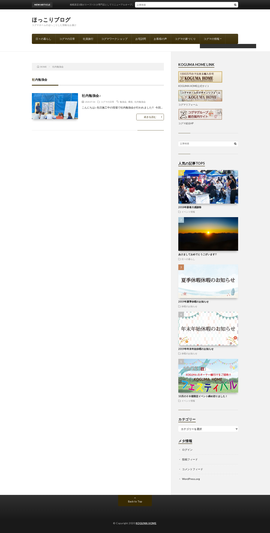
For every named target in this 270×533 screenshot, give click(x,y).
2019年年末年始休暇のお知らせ (196, 348)
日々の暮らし (43, 38)
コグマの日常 (67, 38)
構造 (130, 102)
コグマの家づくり (185, 38)
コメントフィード (192, 469)
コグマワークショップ (114, 38)
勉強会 (123, 102)
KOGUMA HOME (146, 523)
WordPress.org (191, 478)
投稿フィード (190, 459)
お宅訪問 (140, 38)
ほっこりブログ (51, 19)
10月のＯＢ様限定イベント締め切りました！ (203, 396)
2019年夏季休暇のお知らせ (193, 301)
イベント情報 (188, 212)
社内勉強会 (140, 102)
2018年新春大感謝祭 (189, 207)
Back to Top (135, 501)
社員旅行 (88, 38)
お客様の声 (160, 38)
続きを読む (150, 116)
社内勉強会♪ (91, 95)
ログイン (187, 449)
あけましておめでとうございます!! (197, 254)
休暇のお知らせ (189, 306)
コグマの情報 (211, 38)
